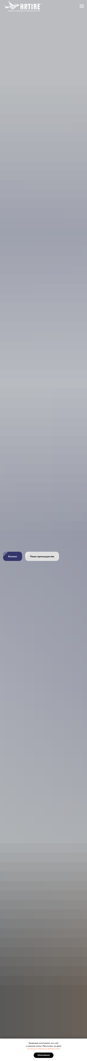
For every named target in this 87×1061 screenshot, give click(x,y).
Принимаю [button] (43, 1055)
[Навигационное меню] (82, 6)
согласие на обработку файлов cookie (43, 1049)
